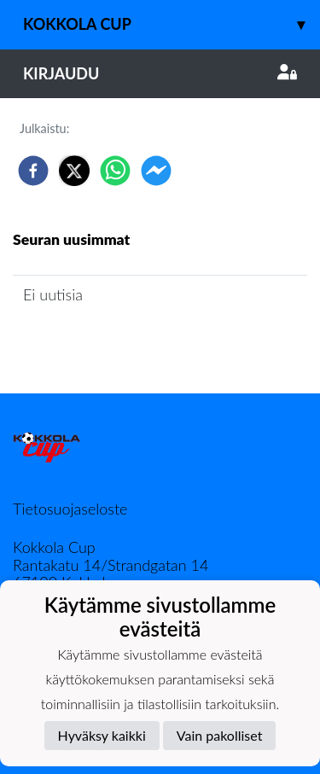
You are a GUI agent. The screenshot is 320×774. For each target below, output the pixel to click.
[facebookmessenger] (156, 170)
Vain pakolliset (220, 735)
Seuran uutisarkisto (88, 343)
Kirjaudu (160, 73)
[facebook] (33, 170)
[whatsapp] (115, 170)
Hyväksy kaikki (102, 735)
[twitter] (74, 170)
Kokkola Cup (171, 24)
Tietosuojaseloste (70, 508)
